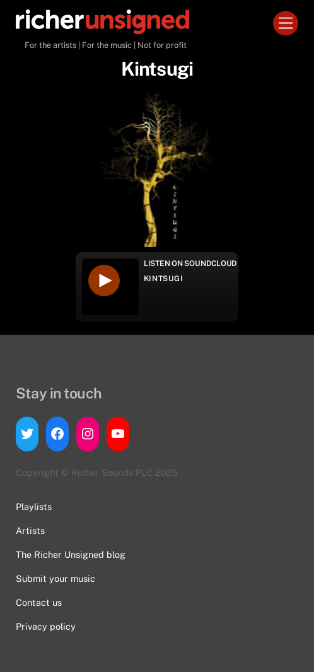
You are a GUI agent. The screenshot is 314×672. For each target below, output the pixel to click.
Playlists (34, 506)
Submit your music (55, 578)
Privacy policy (46, 626)
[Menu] (285, 23)
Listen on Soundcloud (190, 263)
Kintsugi (163, 278)
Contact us (39, 602)
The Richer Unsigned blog (70, 554)
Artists (30, 530)
